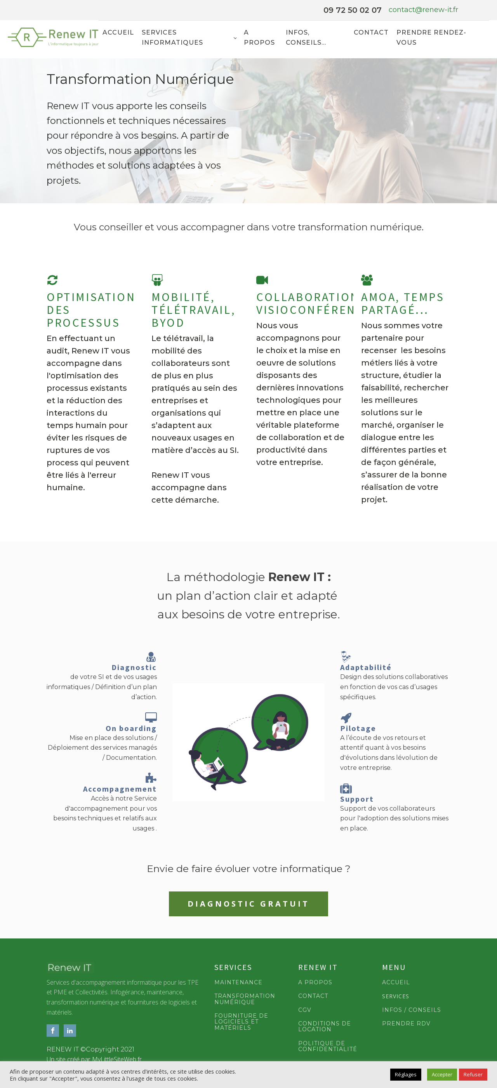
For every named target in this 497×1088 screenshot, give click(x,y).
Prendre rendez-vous (431, 37)
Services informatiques (172, 37)
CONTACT (313, 996)
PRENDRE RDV (406, 1024)
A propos (259, 37)
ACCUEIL (396, 983)
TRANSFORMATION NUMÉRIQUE (244, 1000)
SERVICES (395, 996)
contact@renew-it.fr (423, 9)
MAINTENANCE (238, 983)
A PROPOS (315, 983)
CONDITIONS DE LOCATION (324, 1027)
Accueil (118, 32)
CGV (304, 1010)
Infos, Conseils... (306, 37)
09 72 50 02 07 (352, 10)
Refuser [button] (473, 1074)
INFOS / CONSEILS (411, 1010)
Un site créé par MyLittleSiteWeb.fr (94, 1059)
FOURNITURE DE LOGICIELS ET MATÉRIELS (241, 1022)
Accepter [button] (442, 1074)
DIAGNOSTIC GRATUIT (249, 904)
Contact (371, 32)
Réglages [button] (406, 1074)
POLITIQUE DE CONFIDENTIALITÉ (327, 1047)
